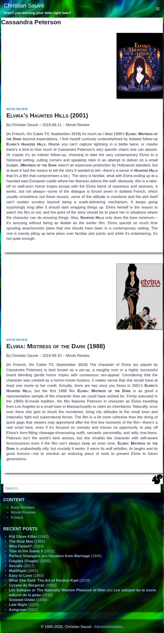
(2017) (21, 566)
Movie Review (17, 109)
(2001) (47, 115)
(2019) (26, 546)
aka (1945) (55, 556)
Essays (17, 517)
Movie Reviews (23, 512)
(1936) (28, 600)
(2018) (49, 580)
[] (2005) (30, 561)
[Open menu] (158, 8)
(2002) (23, 571)
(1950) (32, 585)
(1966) (27, 541)
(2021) (32, 551)
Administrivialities (108, 627)
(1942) (29, 536)
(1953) (26, 575)
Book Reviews (23, 507)
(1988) (55, 346)
